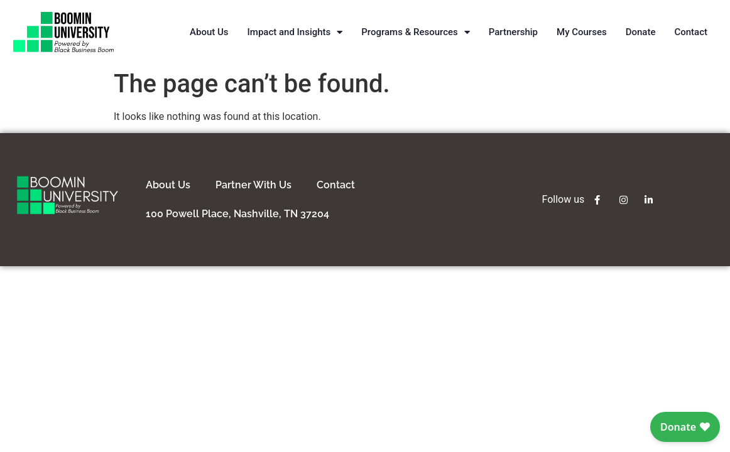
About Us (209, 32)
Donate (641, 32)
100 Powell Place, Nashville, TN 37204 (237, 214)
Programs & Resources (415, 32)
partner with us (253, 185)
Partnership (513, 32)
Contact (690, 32)
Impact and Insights (295, 32)
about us (168, 185)
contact (336, 185)
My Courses (582, 32)
